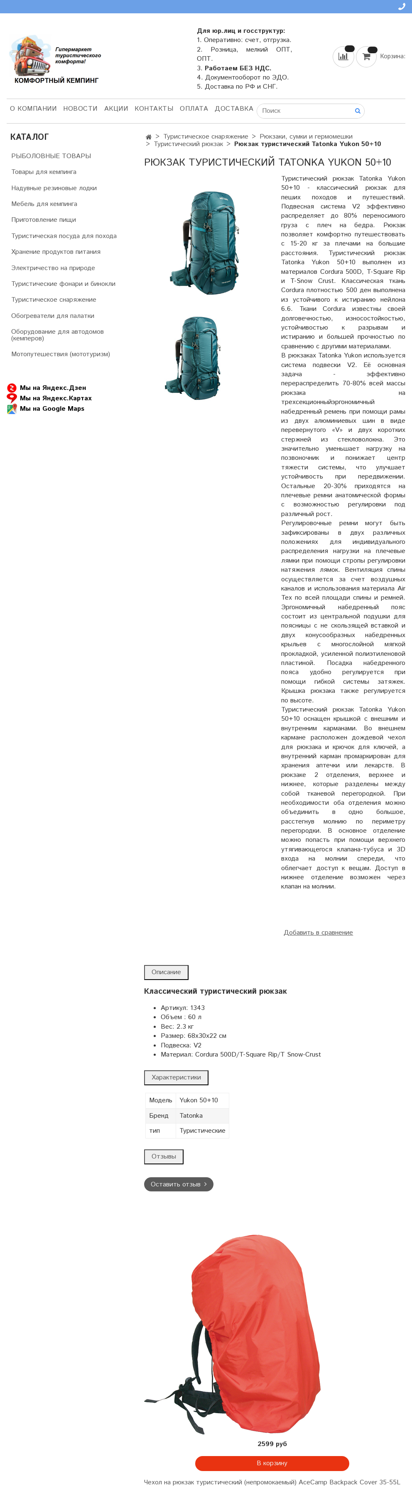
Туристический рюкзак (188, 144)
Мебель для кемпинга (44, 204)
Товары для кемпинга (43, 172)
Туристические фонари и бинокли (63, 284)
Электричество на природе (53, 268)
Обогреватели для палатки (52, 316)
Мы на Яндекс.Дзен (46, 388)
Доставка (234, 109)
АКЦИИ (116, 109)
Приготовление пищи (43, 220)
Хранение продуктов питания (56, 252)
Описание (166, 972)
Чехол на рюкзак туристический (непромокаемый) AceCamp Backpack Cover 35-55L (272, 1482)
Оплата (194, 109)
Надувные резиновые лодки (54, 188)
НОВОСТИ (80, 109)
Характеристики (176, 1077)
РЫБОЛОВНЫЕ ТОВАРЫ (51, 156)
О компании (33, 109)
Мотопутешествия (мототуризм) (60, 354)
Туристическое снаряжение (205, 136)
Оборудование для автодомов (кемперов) (57, 335)
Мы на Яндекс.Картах (49, 398)
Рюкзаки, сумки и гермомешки (306, 136)
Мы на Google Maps (45, 409)
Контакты (154, 109)
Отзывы (164, 1156)
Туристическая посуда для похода (64, 236)
